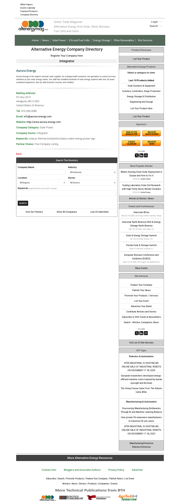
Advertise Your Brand (141, 306)
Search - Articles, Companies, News (141, 322)
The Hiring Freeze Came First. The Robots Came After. (141, 390)
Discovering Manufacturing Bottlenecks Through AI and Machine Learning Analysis (141, 410)
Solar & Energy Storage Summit (141, 235)
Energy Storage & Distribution (141, 96)
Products (92, 483)
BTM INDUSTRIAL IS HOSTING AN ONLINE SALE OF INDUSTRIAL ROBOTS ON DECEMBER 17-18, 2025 (141, 367)
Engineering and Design (141, 101)
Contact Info (49, 469)
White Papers (26, 4)
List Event (129, 478)
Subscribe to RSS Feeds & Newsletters (141, 317)
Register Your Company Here (67, 55)
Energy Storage (101, 40)
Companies (103, 483)
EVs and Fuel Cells (79, 40)
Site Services (145, 40)
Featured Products (29, 11)
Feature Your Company (141, 285)
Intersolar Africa (141, 212)
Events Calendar (27, 8)
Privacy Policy (116, 469)
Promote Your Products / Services (141, 295)
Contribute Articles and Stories (141, 311)
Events (114, 483)
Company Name (26, 167)
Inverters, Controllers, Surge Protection (141, 91)
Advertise (137, 469)
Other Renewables (124, 40)
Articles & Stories (137, 198)
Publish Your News (141, 290)
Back (19, 153)
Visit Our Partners (34, 212)
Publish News (116, 478)
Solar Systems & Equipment (141, 85)
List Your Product (141, 59)
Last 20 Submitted (99, 212)
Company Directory (29, 14)
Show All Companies (67, 212)
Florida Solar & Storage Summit (141, 245)
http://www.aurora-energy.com (44, 121)
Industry (72, 167)
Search (61, 478)
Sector (71, 177)
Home (35, 40)
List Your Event (141, 301)
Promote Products (75, 478)
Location (22, 177)
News (45, 40)
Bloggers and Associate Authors (82, 469)
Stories (82, 483)
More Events (141, 268)
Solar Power (59, 40)
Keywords (23, 188)
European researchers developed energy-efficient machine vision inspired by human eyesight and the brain (141, 379)
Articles (66, 483)
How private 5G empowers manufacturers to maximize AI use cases (141, 419)
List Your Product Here (141, 108)
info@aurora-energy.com (38, 116)
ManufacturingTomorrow (141, 443)
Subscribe (51, 478)
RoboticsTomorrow (141, 447)
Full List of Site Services (141, 342)
